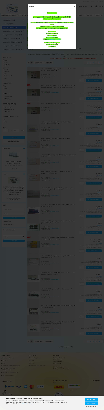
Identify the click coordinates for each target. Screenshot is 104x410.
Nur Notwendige (91, 403)
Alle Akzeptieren (91, 399)
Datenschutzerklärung (27, 403)
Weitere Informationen (91, 406)
